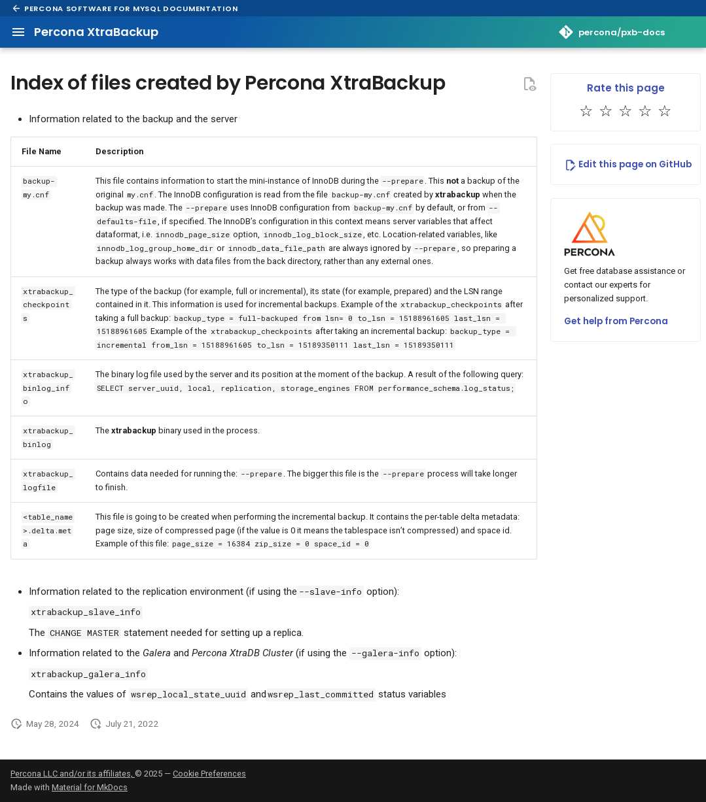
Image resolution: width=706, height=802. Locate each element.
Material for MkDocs (90, 787)
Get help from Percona (616, 321)
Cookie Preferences (209, 773)
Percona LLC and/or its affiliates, (72, 773)
